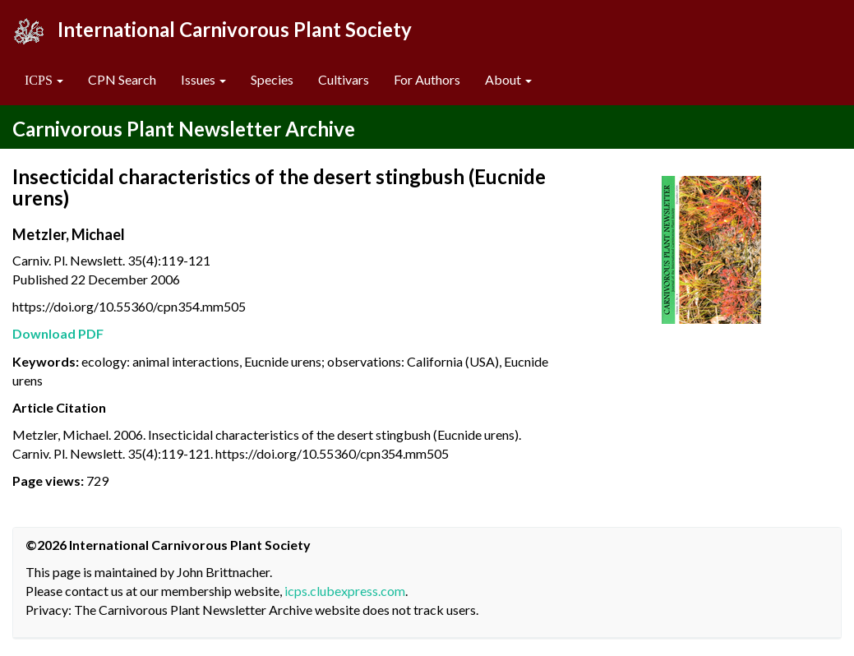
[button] (44, 80)
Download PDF (58, 333)
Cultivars (343, 79)
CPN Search (122, 79)
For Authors (427, 79)
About (508, 79)
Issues (203, 79)
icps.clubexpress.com (344, 590)
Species (272, 79)
